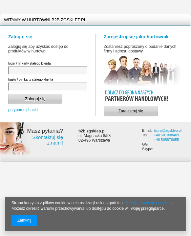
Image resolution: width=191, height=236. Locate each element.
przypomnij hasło (23, 110)
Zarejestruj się (130, 111)
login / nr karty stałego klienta (29, 63)
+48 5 (158, 135)
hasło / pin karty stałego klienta (30, 79)
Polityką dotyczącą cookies (148, 203)
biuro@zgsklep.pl (168, 130)
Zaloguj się (35, 98)
